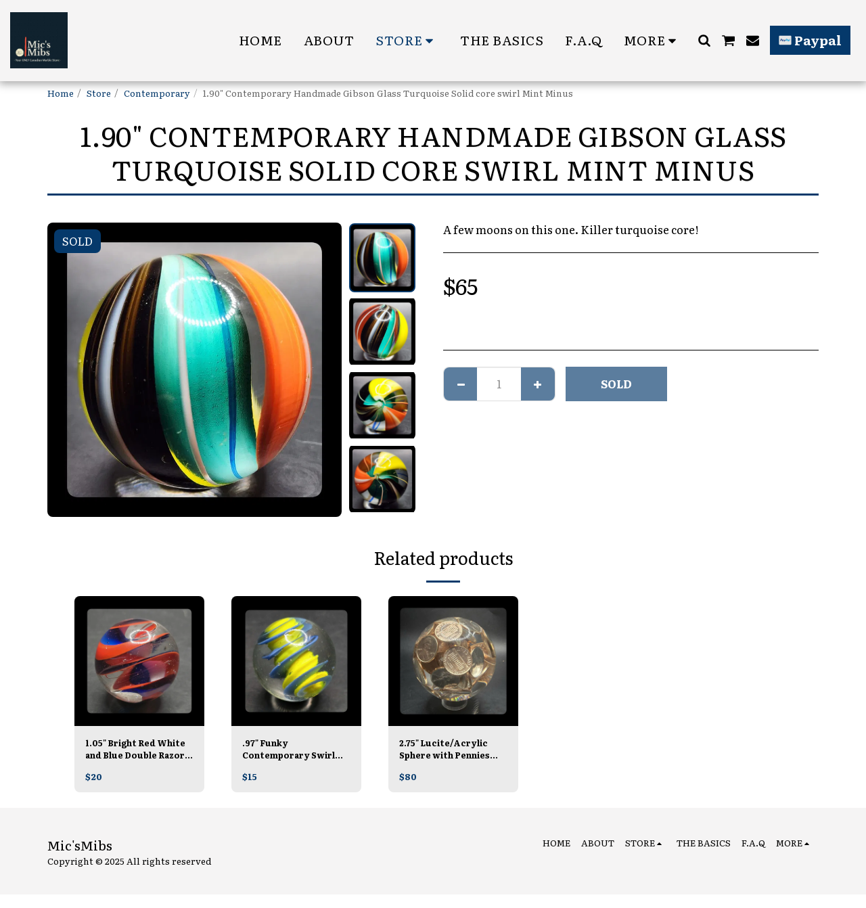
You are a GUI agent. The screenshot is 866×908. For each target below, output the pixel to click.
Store (99, 92)
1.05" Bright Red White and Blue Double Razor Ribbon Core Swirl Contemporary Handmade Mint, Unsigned (135, 750)
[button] (704, 40)
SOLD (616, 384)
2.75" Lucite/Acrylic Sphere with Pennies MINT (447, 750)
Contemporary (157, 92)
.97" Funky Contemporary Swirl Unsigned (291, 750)
